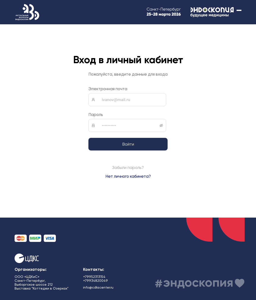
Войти (128, 144)
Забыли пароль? (128, 167)
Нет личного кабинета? (128, 176)
